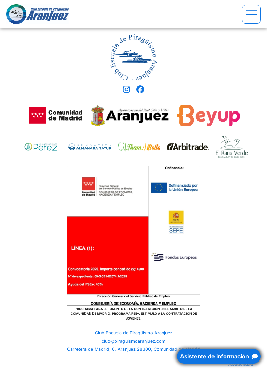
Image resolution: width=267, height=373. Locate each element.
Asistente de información (219, 356)
